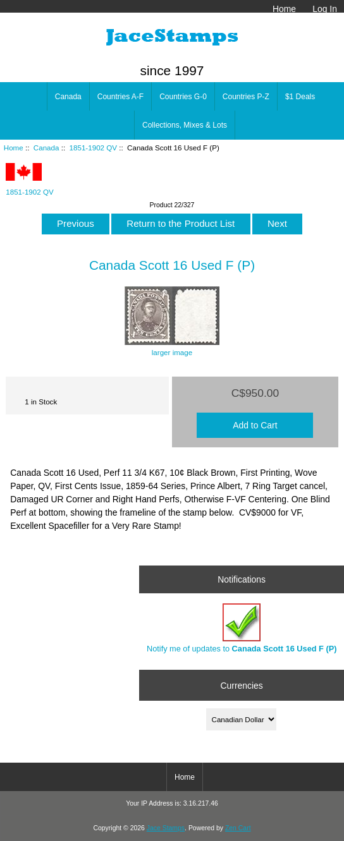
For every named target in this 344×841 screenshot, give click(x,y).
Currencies (242, 685)
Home (284, 9)
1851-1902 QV (93, 147)
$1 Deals (300, 96)
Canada (46, 147)
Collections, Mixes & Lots (184, 125)
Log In (324, 9)
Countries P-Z (246, 96)
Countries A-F (120, 96)
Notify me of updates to (241, 628)
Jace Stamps (166, 828)
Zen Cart (238, 828)
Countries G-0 (183, 96)
